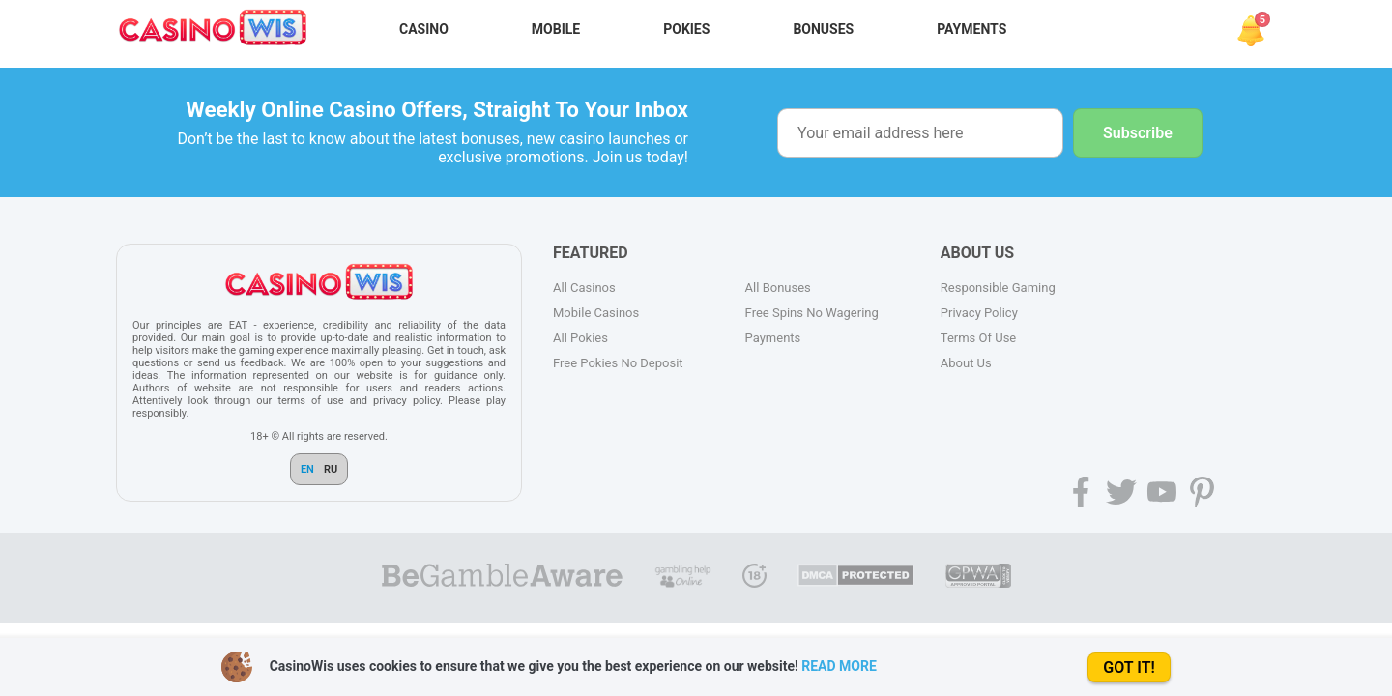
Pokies (686, 29)
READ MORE (839, 666)
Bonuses (823, 29)
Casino (424, 29)
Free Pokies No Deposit (618, 363)
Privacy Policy (979, 312)
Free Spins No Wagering (812, 312)
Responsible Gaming (998, 287)
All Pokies (580, 338)
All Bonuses (778, 287)
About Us (966, 363)
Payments (971, 29)
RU (330, 469)
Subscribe (1138, 133)
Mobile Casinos (596, 312)
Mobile (556, 29)
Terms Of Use (978, 338)
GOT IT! (1128, 667)
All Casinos (584, 287)
